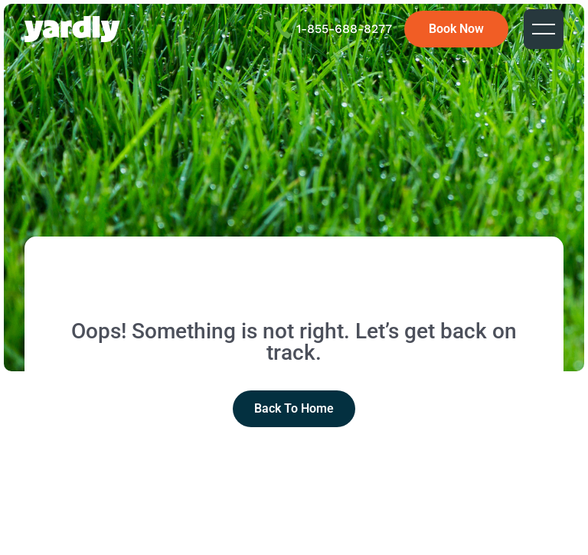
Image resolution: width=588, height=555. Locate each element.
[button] (544, 29)
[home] (72, 29)
